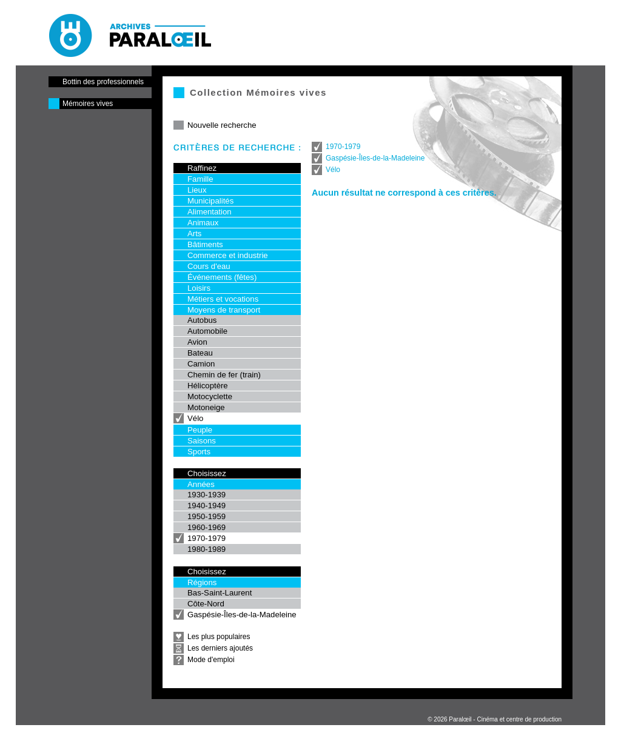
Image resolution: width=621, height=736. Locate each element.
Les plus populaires (218, 636)
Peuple (199, 429)
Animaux (202, 222)
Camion (201, 363)
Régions (202, 582)
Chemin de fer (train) (224, 374)
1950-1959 (206, 516)
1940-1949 (206, 505)
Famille (200, 179)
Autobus (202, 320)
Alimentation (209, 211)
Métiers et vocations (222, 298)
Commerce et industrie (227, 255)
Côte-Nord (205, 603)
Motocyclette (209, 396)
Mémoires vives (87, 103)
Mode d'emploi (211, 659)
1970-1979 (206, 538)
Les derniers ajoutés (220, 648)
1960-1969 (206, 527)
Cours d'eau (208, 266)
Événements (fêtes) (222, 277)
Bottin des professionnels (103, 82)
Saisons (201, 440)
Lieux (197, 189)
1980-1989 (206, 549)
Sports (198, 451)
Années (201, 484)
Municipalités (210, 200)
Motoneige (206, 407)
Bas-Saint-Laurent (219, 592)
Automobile (207, 331)
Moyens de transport (223, 309)
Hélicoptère (207, 385)
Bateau (200, 352)
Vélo (195, 418)
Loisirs (198, 288)
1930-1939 (206, 494)
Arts (194, 233)
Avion (197, 341)
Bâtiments (205, 244)
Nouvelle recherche (222, 125)
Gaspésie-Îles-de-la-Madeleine (242, 614)
